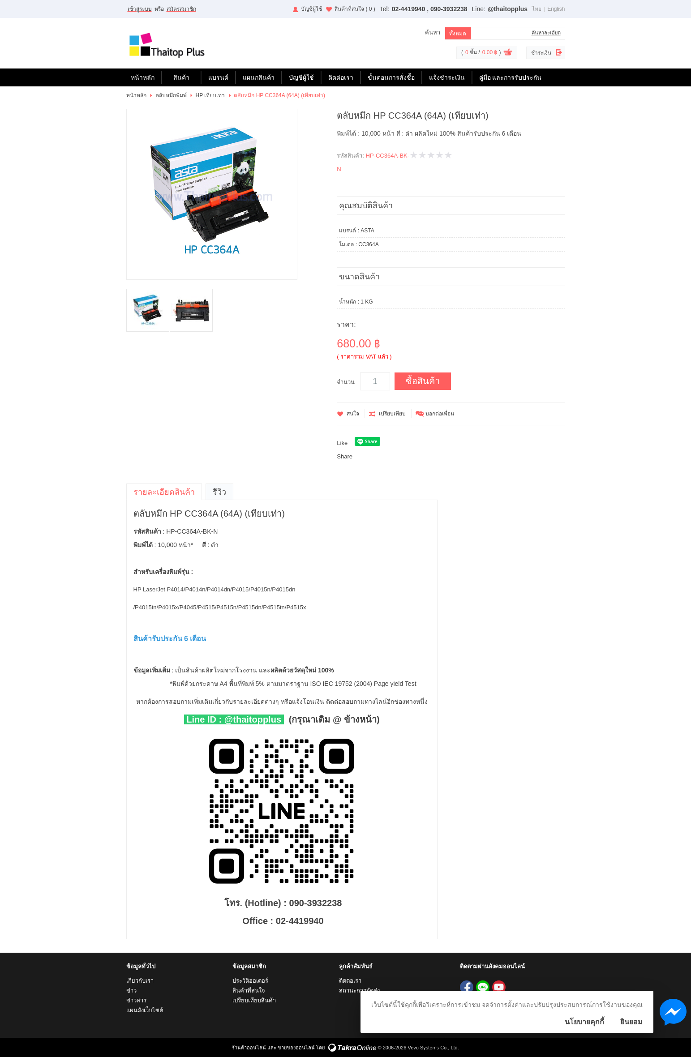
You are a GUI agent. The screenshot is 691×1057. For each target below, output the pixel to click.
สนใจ (353, 414)
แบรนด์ (218, 77)
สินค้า (181, 77)
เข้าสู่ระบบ (140, 9)
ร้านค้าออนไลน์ (249, 1047)
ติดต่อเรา (340, 77)
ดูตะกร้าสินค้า (507, 53)
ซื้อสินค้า (423, 381)
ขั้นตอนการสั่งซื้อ (391, 77)
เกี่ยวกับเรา (140, 980)
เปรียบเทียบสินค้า (254, 1000)
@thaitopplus (508, 9)
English (556, 9)
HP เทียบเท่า (210, 95)
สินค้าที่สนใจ (355, 9)
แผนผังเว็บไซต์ (144, 1010)
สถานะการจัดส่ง (359, 990)
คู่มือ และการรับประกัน (510, 77)
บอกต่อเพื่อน (439, 414)
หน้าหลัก (143, 77)
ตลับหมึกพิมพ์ (171, 95)
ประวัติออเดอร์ (250, 980)
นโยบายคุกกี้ (584, 1022)
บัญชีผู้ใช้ (311, 9)
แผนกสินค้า (259, 77)
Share (344, 456)
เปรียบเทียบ (392, 414)
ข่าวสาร (136, 1000)
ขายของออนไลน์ (296, 1047)
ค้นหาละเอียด (546, 32)
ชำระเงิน (541, 53)
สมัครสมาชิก (181, 9)
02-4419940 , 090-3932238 (430, 9)
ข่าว (131, 990)
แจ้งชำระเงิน (447, 77)
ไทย (536, 9)
